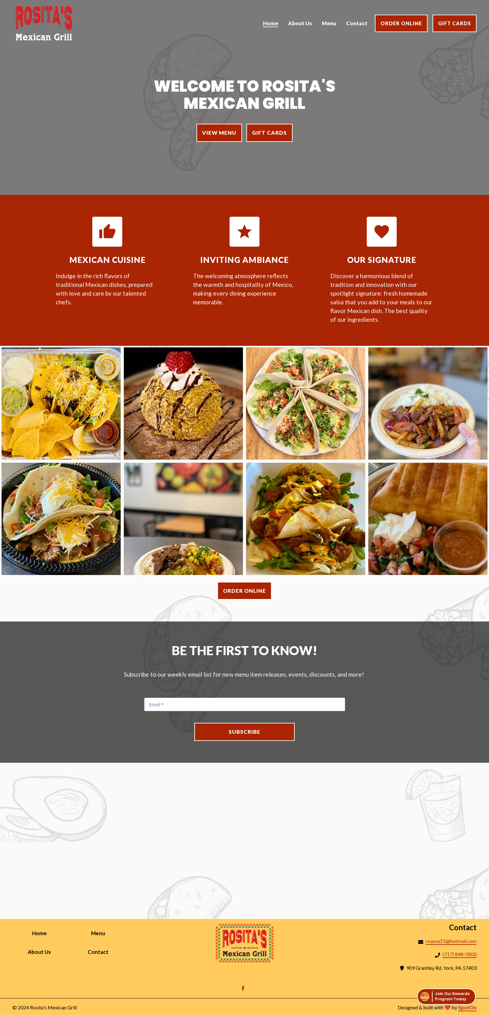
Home (45, 932)
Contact (104, 951)
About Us (45, 951)
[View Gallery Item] (61, 403)
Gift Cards (454, 23)
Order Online (401, 23)
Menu (104, 932)
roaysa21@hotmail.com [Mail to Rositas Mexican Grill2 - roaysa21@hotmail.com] (451, 941)
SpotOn (467, 1007)
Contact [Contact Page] (356, 23)
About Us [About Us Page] (300, 23)
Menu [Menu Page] (329, 23)
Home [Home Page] (270, 23)
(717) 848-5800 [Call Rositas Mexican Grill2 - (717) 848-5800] (460, 954)
